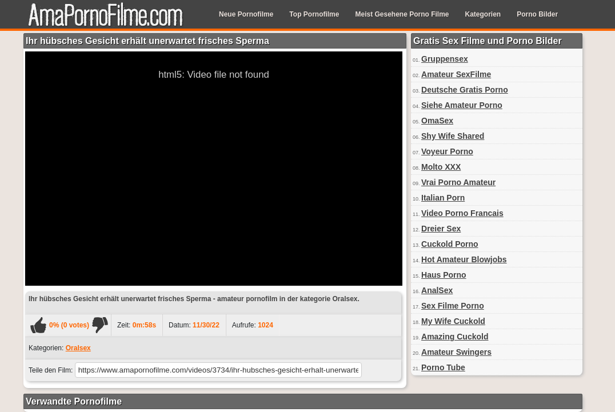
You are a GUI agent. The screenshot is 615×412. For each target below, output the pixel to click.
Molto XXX (441, 166)
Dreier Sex (441, 228)
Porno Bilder (537, 14)
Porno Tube (443, 367)
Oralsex (78, 348)
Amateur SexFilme (456, 74)
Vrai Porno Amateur (458, 182)
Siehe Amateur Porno (461, 105)
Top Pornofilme (314, 14)
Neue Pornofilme (246, 14)
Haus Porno (443, 274)
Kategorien (483, 14)
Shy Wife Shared (452, 136)
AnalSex (437, 290)
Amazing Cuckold (454, 336)
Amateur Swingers (456, 352)
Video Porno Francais (462, 213)
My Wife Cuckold (453, 321)
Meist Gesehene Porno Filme (402, 14)
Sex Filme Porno (452, 305)
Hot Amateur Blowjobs (464, 259)
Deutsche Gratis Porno (464, 89)
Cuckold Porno (449, 244)
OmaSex (437, 120)
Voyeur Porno (447, 151)
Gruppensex (444, 58)
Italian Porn (443, 197)
